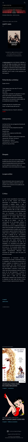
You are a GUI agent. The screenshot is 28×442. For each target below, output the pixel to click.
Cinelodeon (6, 5)
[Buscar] (25, 2)
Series (6, 301)
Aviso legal (16, 15)
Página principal (7, 15)
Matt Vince (18, 434)
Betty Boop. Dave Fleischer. (13, 419)
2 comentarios (11, 388)
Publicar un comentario (12, 421)
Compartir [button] (4, 299)
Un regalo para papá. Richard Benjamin (11, 385)
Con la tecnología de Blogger (14, 431)
